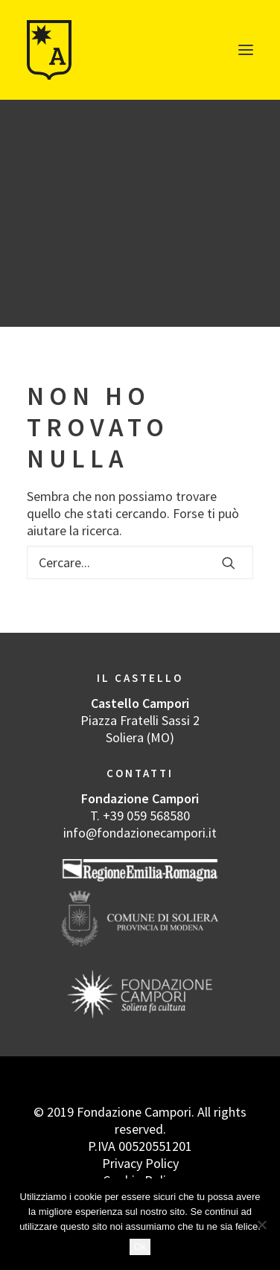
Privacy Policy (140, 1163)
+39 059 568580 (146, 815)
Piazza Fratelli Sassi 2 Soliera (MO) (140, 729)
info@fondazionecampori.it (140, 832)
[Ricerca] (140, 562)
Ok (140, 1246)
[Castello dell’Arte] (49, 50)
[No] (261, 1224)
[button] (245, 50)
